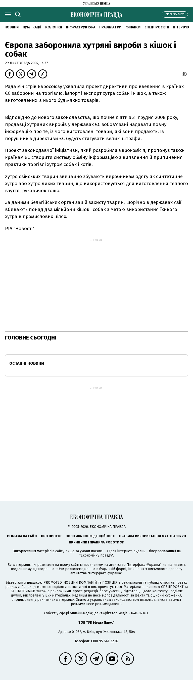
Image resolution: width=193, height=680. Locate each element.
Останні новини (26, 363)
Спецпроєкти (156, 27)
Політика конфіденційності (90, 536)
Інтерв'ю (181, 27)
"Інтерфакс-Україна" (144, 565)
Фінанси (132, 27)
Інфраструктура (80, 27)
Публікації (32, 27)
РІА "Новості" (19, 228)
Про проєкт (51, 536)
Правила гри (110, 27)
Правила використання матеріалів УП (152, 536)
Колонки (53, 27)
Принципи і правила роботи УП (96, 542)
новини (12, 27)
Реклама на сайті (22, 536)
